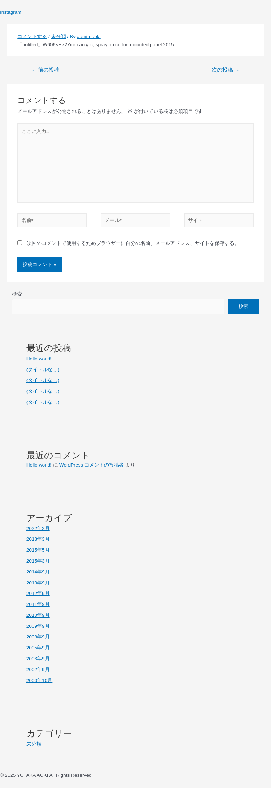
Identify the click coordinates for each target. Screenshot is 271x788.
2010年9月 (38, 615)
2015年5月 (38, 550)
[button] (135, 4)
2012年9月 (38, 593)
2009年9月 (38, 626)
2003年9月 (38, 658)
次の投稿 (226, 70)
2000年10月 (39, 680)
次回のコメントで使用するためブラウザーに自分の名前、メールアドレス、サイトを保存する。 (133, 243)
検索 (17, 294)
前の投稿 (45, 70)
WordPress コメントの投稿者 (91, 465)
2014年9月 (38, 572)
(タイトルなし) (42, 369)
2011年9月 (38, 604)
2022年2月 (38, 528)
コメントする (32, 36)
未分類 (58, 36)
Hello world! (39, 358)
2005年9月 (38, 647)
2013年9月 (38, 582)
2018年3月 (38, 539)
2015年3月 (38, 561)
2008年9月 (38, 636)
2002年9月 (38, 669)
